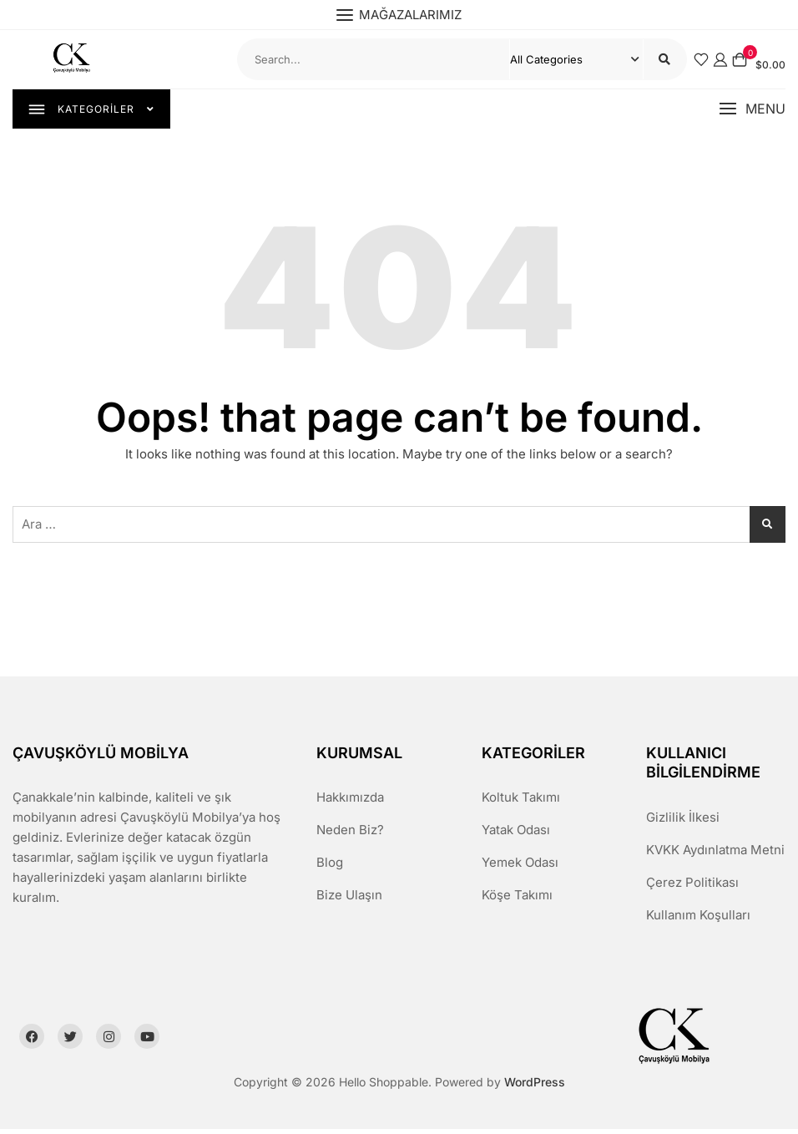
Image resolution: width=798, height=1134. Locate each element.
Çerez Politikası (692, 886)
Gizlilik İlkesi (683, 821)
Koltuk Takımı (521, 802)
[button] (752, 111)
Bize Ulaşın (349, 900)
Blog (329, 867)
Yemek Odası (520, 867)
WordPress (534, 1086)
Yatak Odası (516, 835)
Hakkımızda (350, 802)
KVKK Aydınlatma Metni (715, 854)
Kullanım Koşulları (698, 919)
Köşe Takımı (517, 900)
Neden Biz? (350, 835)
